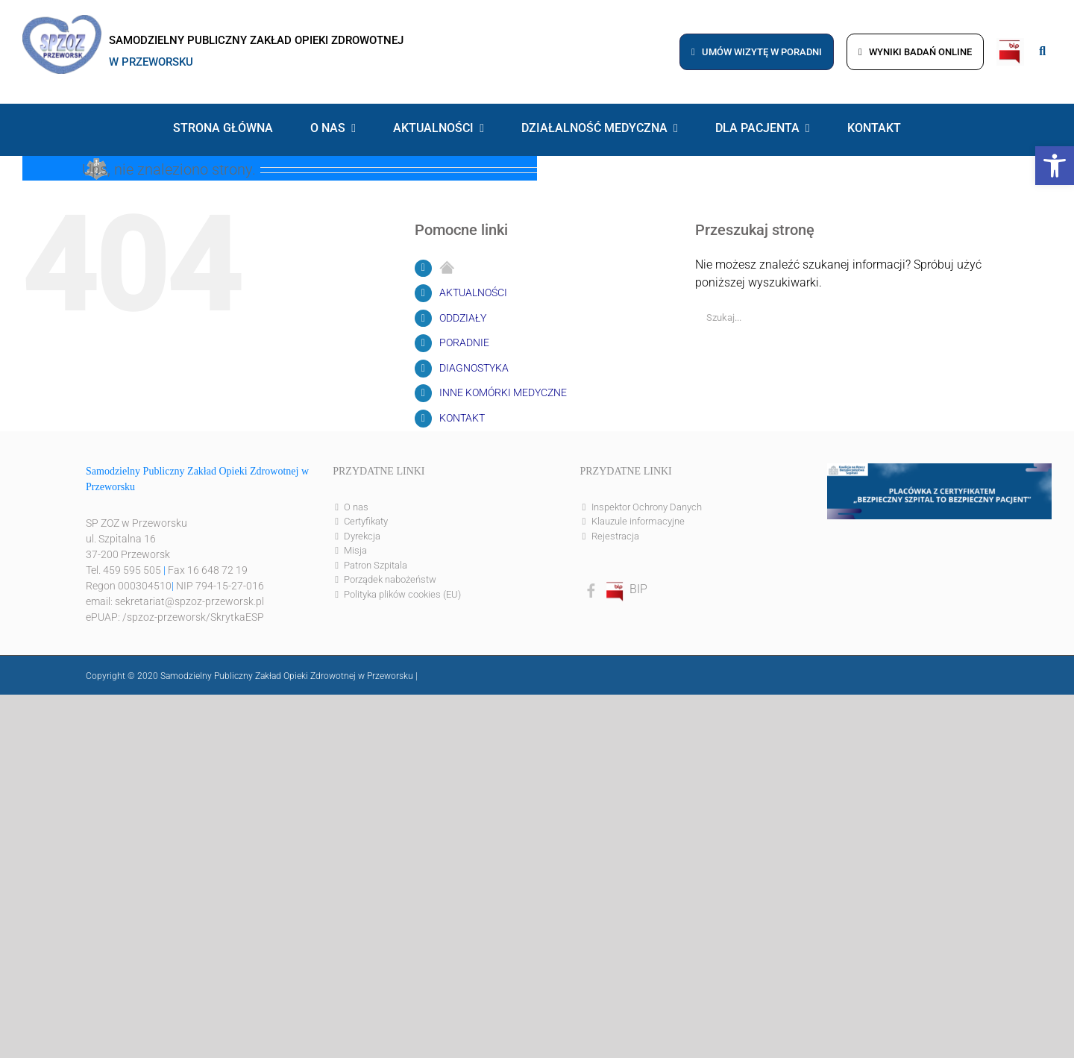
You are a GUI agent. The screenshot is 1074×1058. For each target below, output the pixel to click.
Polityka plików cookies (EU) (402, 594)
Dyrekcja (362, 536)
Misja (355, 550)
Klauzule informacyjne (638, 521)
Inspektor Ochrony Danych (646, 507)
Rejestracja (615, 536)
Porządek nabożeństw (390, 579)
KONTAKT (462, 418)
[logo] (61, 20)
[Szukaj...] (848, 317)
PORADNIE (464, 342)
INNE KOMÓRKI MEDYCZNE (503, 392)
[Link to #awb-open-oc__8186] (1042, 51)
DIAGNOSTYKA (474, 368)
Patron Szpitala (375, 565)
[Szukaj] (1012, 317)
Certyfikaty (366, 521)
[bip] (1010, 44)
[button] (1054, 165)
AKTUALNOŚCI (473, 292)
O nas (356, 507)
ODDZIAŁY (462, 318)
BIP (625, 589)
